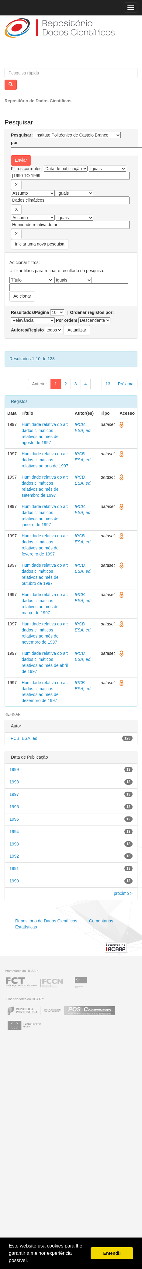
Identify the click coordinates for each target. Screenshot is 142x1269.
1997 (14, 794)
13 (108, 383)
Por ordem (66, 320)
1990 (14, 880)
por (14, 142)
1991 (14, 868)
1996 (14, 806)
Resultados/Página (30, 312)
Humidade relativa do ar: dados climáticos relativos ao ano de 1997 (45, 459)
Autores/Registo (27, 330)
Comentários (101, 920)
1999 (14, 769)
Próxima (125, 383)
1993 (14, 844)
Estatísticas (26, 927)
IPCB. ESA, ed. (24, 738)
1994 (14, 831)
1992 (14, 856)
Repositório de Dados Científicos (38, 100)
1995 (14, 819)
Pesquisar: (22, 135)
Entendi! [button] (112, 1253)
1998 (14, 782)
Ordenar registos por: (92, 312)
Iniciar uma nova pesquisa (39, 244)
